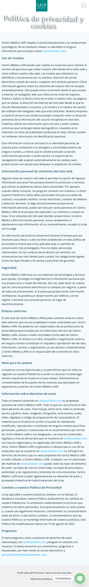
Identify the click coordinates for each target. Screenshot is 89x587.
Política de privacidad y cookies (44, 579)
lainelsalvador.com (54, 51)
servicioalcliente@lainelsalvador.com (24, 554)
